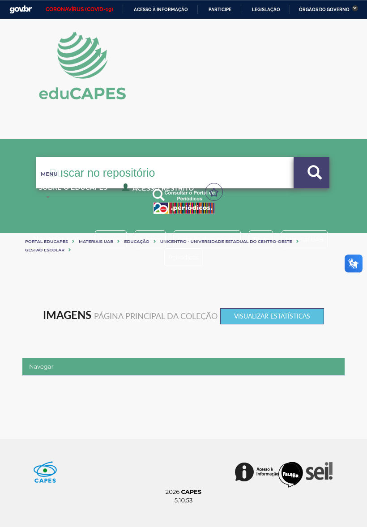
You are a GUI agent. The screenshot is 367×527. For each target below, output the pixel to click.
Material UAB (155, 257)
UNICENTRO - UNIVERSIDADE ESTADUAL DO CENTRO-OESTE (226, 241)
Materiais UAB (96, 241)
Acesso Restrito (73, 191)
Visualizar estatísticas (272, 316)
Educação (136, 241)
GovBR (20, 9)
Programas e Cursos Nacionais (166, 188)
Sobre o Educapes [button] (272, 188)
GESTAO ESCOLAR (44, 249)
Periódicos (216, 257)
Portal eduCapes (46, 241)
